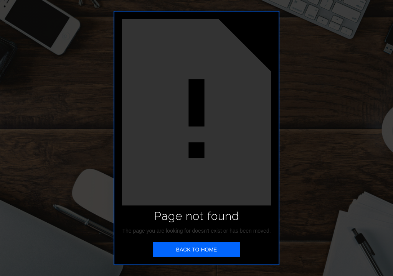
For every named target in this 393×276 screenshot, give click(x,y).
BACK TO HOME (196, 249)
